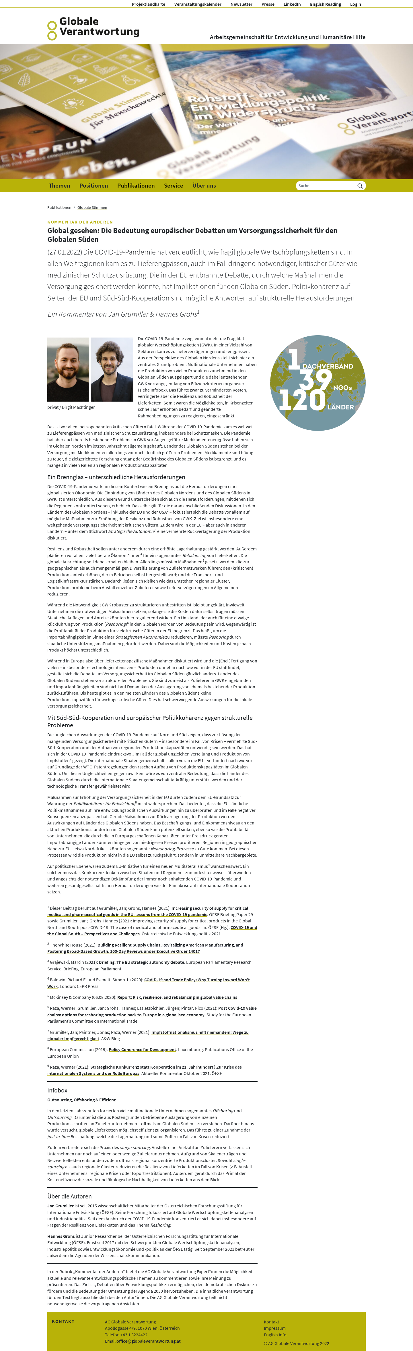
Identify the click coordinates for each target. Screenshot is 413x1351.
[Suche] (325, 185)
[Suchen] (360, 185)
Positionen (93, 185)
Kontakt (271, 1322)
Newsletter (241, 4)
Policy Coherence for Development (142, 1049)
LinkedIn (292, 4)
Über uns (204, 185)
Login (355, 4)
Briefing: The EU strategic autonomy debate (141, 962)
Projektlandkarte (148, 4)
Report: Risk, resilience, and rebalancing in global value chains (177, 997)
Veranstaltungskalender (197, 4)
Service (173, 185)
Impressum (275, 1328)
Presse (268, 4)
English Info (275, 1334)
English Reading (325, 4)
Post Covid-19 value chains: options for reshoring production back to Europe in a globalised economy (152, 1011)
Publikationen (136, 185)
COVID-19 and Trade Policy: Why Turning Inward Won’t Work (148, 983)
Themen (59, 185)
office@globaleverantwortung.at (148, 1341)
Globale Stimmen (92, 207)
